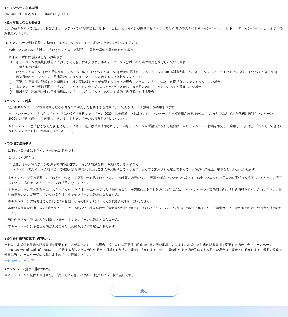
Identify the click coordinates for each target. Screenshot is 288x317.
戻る (144, 291)
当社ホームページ (19, 260)
